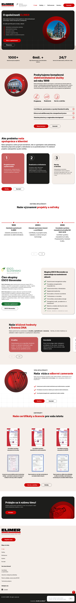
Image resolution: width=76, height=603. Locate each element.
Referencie (50, 5)
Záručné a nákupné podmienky (9, 575)
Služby (41, 5)
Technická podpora (6, 581)
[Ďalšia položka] (42, 253)
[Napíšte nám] (9, 539)
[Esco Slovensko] (21, 5)
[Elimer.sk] (8, 5)
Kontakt (4, 561)
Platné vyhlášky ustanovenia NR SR (10, 578)
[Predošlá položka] (34, 253)
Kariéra (59, 5)
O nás (35, 5)
